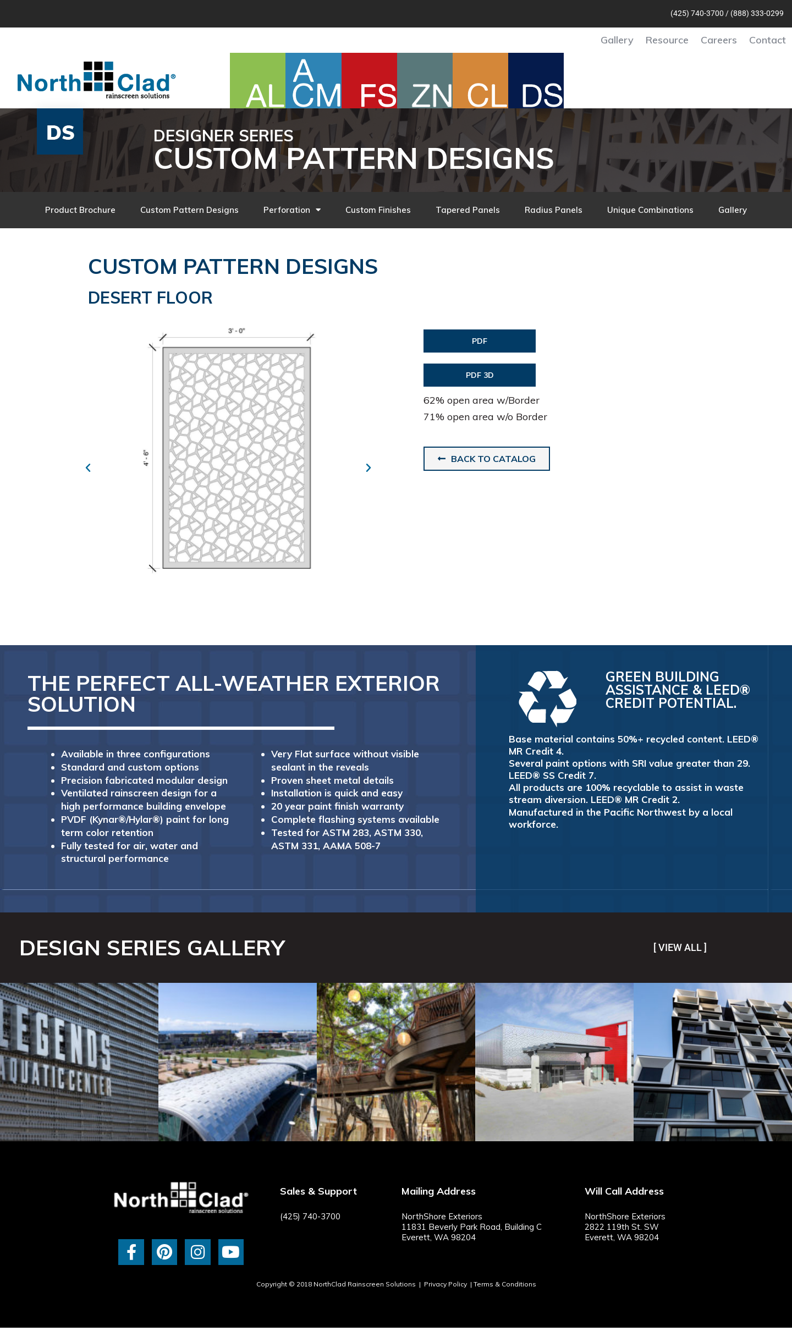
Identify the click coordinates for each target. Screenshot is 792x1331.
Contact (767, 40)
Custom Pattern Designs (189, 210)
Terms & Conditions (505, 1284)
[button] (88, 468)
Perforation (292, 209)
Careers (719, 40)
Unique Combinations (650, 210)
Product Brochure (80, 210)
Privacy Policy (445, 1284)
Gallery (617, 40)
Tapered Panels (468, 210)
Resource (667, 40)
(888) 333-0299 (757, 13)
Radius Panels (553, 210)
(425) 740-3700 (697, 13)
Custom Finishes (378, 210)
